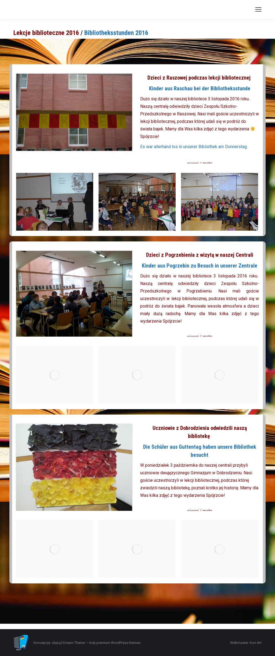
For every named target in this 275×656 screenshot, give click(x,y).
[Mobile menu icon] (258, 9)
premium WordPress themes (118, 643)
